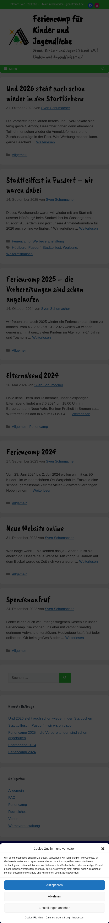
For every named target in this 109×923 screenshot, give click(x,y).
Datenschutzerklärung (57, 917)
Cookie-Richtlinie (34, 917)
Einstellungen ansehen (54, 907)
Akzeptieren (54, 885)
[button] (103, 849)
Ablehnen (54, 896)
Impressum (78, 917)
